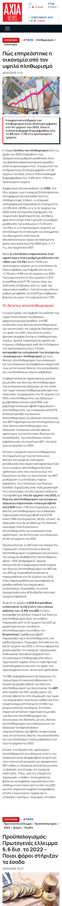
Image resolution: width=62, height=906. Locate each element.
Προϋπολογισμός (46, 823)
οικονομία (10, 44)
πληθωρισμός (45, 40)
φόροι (17, 827)
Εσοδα (28, 827)
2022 (7, 827)
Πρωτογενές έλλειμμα (17, 823)
